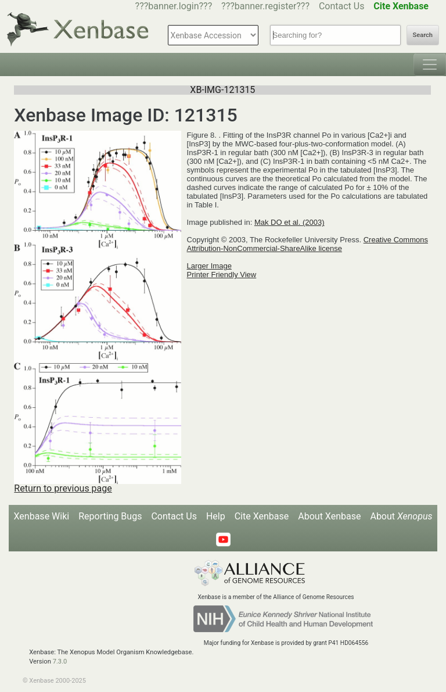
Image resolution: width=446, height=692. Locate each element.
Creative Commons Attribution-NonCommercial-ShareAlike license (307, 244)
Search (423, 35)
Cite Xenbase (262, 516)
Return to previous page (63, 488)
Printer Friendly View (222, 274)
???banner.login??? (174, 6)
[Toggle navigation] (429, 64)
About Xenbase (329, 516)
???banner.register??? (265, 6)
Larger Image (209, 265)
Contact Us (342, 6)
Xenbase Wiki (42, 516)
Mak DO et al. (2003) (289, 222)
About (401, 516)
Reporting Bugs (110, 516)
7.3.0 (60, 661)
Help (215, 516)
